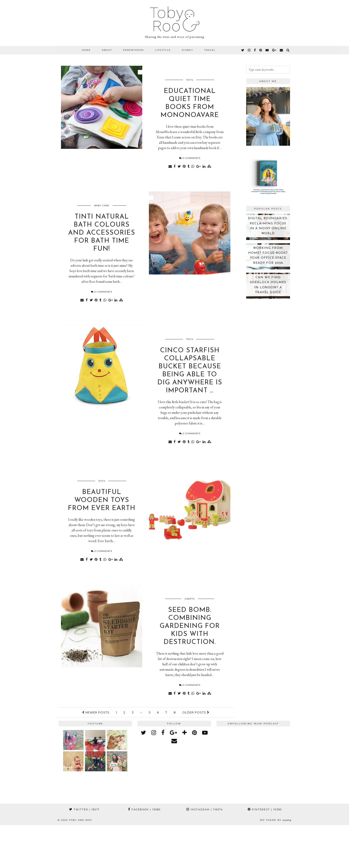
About (107, 50)
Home (86, 50)
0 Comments (189, 161)
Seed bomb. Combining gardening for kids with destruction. (190, 644)
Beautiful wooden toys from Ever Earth (101, 515)
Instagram (204, 828)
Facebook (144, 828)
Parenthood (133, 50)
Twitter (84, 828)
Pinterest (265, 828)
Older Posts (195, 731)
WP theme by (275, 839)
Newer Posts (96, 731)
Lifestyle (163, 50)
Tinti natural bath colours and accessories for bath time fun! (101, 240)
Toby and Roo (80, 839)
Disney (187, 50)
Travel (210, 50)
